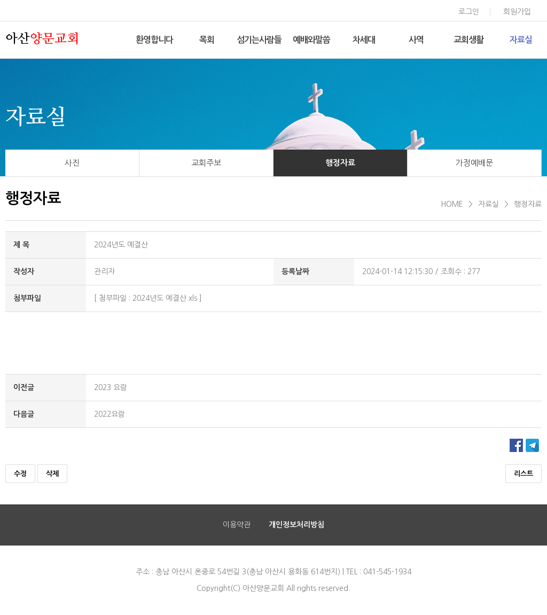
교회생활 (468, 40)
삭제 (52, 473)
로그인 (468, 11)
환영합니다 (154, 40)
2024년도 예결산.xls (164, 298)
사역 (416, 40)
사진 (72, 163)
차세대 (364, 40)
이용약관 (237, 524)
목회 (206, 40)
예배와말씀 (311, 40)
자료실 (521, 40)
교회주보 (206, 163)
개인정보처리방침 (296, 524)
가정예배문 (474, 163)
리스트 (523, 473)
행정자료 (340, 163)
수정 (20, 473)
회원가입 (517, 11)
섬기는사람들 (259, 40)
